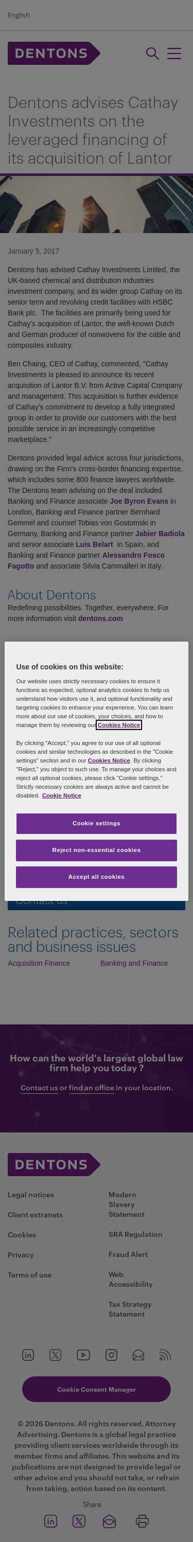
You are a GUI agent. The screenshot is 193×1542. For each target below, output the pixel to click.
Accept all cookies (96, 877)
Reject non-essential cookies (96, 850)
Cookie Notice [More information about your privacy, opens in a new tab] (61, 795)
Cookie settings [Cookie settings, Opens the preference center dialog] (96, 823)
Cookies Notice (119, 725)
